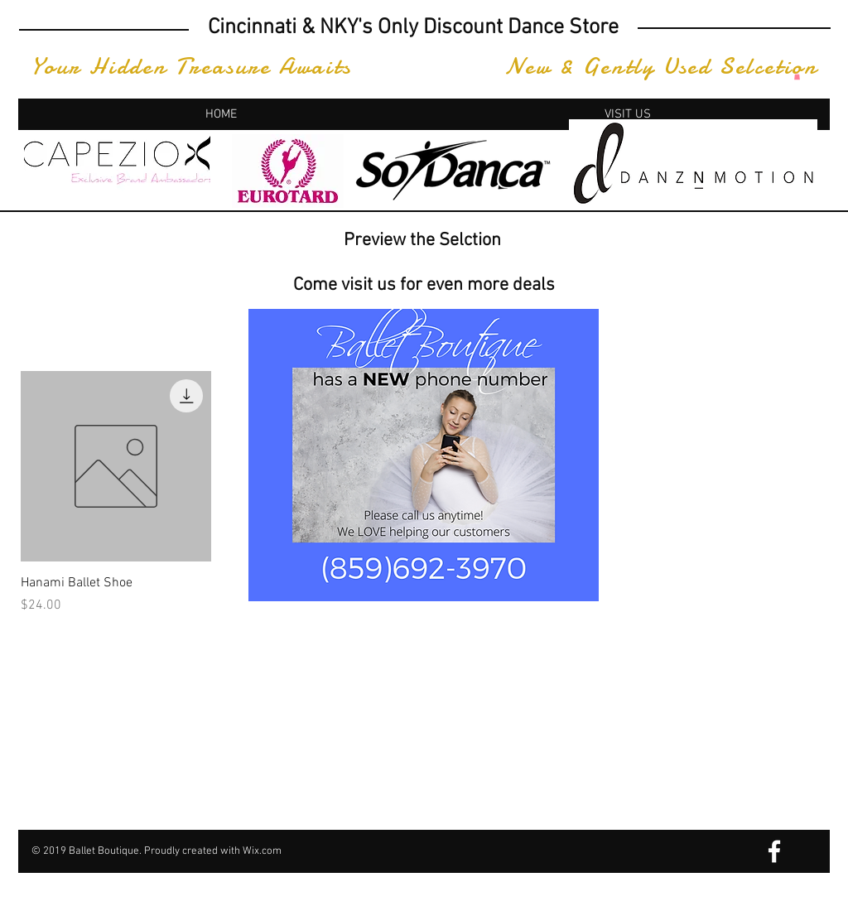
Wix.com (262, 851)
